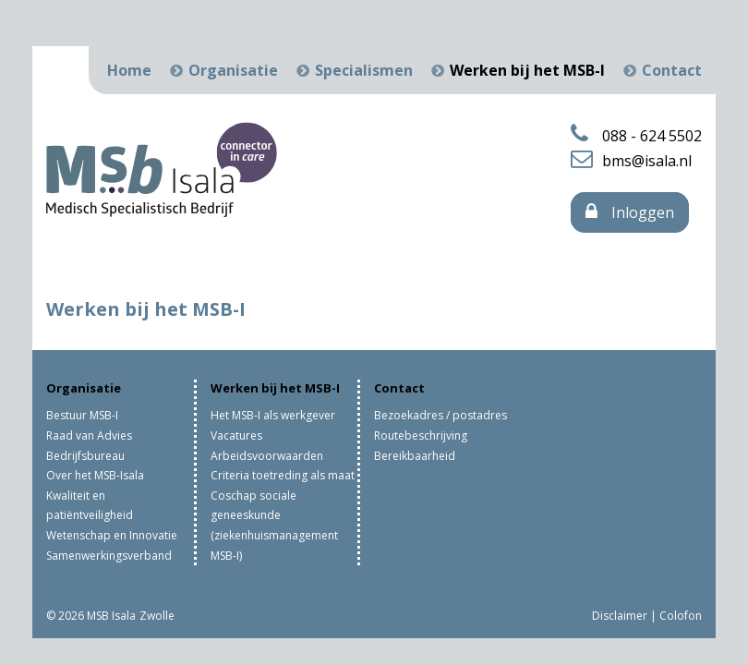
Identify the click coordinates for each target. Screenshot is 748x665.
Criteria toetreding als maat (283, 475)
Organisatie (233, 70)
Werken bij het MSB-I (527, 70)
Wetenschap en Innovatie (111, 535)
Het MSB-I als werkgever (273, 415)
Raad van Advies (89, 435)
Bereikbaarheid (414, 456)
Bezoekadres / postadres (440, 415)
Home (129, 70)
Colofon (680, 615)
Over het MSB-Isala (95, 475)
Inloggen (629, 212)
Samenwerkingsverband (109, 555)
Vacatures (236, 435)
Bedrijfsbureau (85, 456)
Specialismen (364, 70)
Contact (672, 70)
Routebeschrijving (420, 435)
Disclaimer (619, 615)
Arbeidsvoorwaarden (267, 456)
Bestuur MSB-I (82, 415)
